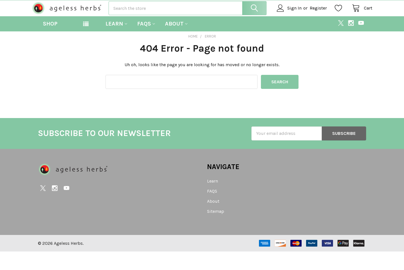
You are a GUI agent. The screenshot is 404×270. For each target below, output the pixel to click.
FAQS (146, 42)
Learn (116, 42)
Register (312, 17)
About (176, 42)
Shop (50, 42)
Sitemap (215, 229)
